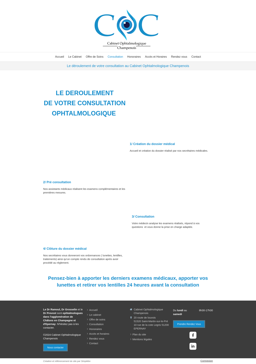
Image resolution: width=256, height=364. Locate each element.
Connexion (206, 360)
